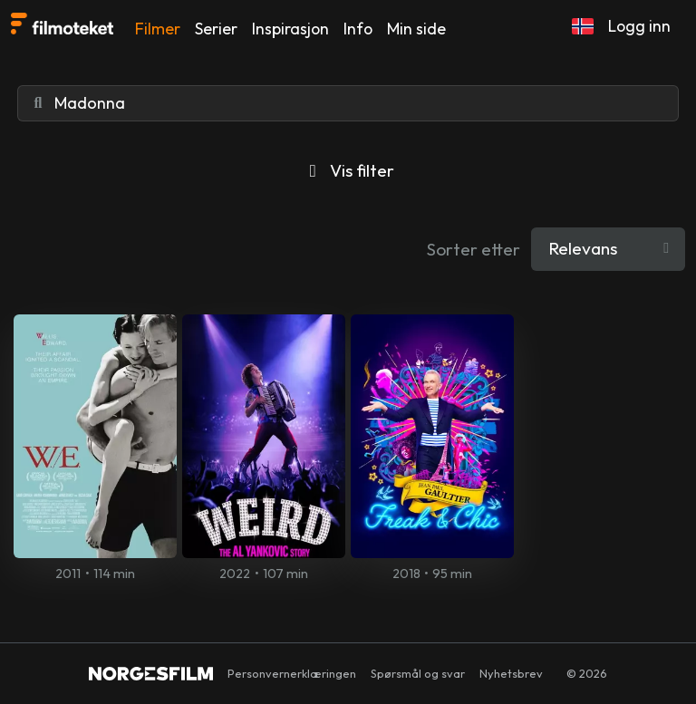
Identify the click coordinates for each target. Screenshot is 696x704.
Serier (216, 28)
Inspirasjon (290, 28)
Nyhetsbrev (511, 673)
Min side (416, 28)
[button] (583, 26)
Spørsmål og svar (418, 673)
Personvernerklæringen (291, 673)
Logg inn (639, 25)
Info (357, 28)
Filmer (157, 28)
